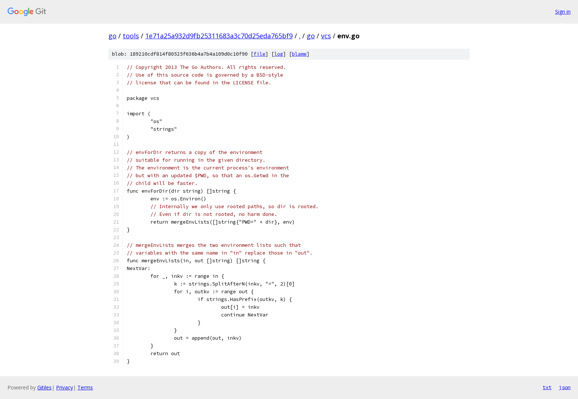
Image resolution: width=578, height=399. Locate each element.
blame (299, 54)
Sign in (563, 11)
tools (131, 35)
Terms (85, 387)
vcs (326, 35)
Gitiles (44, 387)
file (259, 54)
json (565, 387)
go (112, 35)
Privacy (64, 387)
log (278, 54)
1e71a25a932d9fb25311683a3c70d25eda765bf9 (219, 35)
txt (547, 387)
